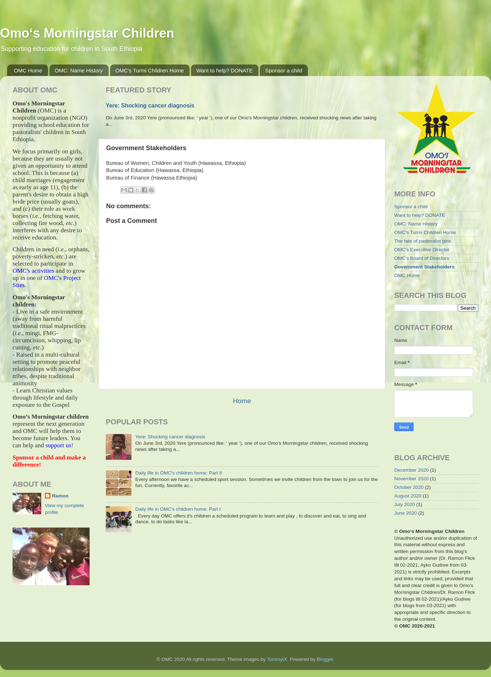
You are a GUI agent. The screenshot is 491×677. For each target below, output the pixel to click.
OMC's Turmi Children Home (149, 70)
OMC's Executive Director (421, 249)
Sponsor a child (283, 70)
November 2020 (411, 478)
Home (242, 401)
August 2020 (407, 496)
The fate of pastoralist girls (422, 241)
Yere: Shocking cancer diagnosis (150, 105)
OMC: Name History (79, 70)
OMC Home (28, 70)
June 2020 (405, 513)
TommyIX (277, 659)
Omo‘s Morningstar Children (87, 33)
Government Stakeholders (424, 267)
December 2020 (411, 470)
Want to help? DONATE (224, 70)
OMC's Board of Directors (421, 258)
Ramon (60, 496)
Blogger (325, 659)
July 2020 (404, 504)
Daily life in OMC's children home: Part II (178, 473)
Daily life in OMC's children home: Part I (177, 509)
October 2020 (409, 487)
